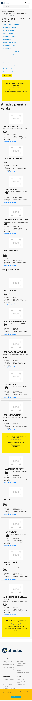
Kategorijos (10, 11)
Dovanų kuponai (21, 684)
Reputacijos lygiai (21, 665)
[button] (29, 2)
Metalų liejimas (7, 39)
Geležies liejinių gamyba (9, 42)
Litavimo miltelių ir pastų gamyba (12, 54)
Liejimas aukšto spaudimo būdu (11, 65)
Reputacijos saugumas (23, 672)
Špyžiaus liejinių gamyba (9, 36)
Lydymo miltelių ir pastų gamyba (11, 51)
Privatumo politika (8, 681)
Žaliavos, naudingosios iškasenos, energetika (15, 13)
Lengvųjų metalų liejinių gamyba (11, 24)
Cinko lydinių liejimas (8, 68)
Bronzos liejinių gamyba (9, 30)
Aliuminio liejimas (7, 62)
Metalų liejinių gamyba (10, 141)
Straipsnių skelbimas (22, 667)
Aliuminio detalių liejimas (9, 71)
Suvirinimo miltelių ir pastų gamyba (12, 57)
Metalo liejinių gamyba (9, 45)
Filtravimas (7, 75)
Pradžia (4, 11)
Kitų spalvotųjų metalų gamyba (11, 60)
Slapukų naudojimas (8, 682)
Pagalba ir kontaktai (22, 663)
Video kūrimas (20, 679)
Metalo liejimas (7, 48)
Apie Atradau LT (21, 661)
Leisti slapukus (16, 697)
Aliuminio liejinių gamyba (9, 27)
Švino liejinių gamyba (8, 33)
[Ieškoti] (16, 6)
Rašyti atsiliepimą (16, 94)
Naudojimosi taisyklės (9, 679)
